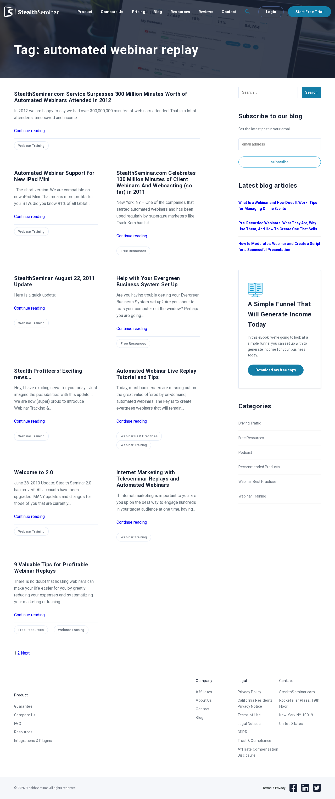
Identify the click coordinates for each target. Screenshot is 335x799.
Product (84, 12)
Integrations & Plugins (33, 741)
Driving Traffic (249, 423)
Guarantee (23, 706)
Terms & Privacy (274, 788)
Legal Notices (249, 724)
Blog (158, 12)
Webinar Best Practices (139, 436)
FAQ (17, 724)
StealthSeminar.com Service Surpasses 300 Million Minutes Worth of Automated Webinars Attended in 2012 (100, 97)
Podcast (245, 452)
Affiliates (204, 692)
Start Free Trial (309, 12)
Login (271, 12)
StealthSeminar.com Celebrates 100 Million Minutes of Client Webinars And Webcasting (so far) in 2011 (156, 182)
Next (25, 653)
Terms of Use (249, 715)
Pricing (138, 12)
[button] (247, 12)
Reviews (206, 12)
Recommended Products (259, 467)
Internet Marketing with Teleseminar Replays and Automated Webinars (148, 478)
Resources (180, 12)
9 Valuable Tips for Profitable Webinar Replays (51, 567)
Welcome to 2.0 (33, 472)
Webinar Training (31, 146)
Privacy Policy (249, 692)
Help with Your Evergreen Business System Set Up (148, 281)
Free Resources (133, 251)
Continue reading (29, 130)
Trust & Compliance (254, 741)
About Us (204, 700)
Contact (229, 12)
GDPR (242, 732)
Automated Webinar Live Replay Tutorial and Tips (156, 374)
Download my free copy (275, 370)
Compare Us (112, 12)
